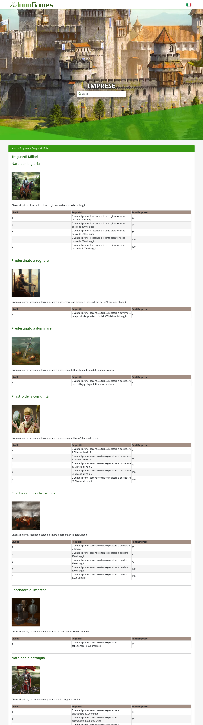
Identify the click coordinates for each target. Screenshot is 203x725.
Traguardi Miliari (40, 148)
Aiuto (14, 148)
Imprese (24, 148)
